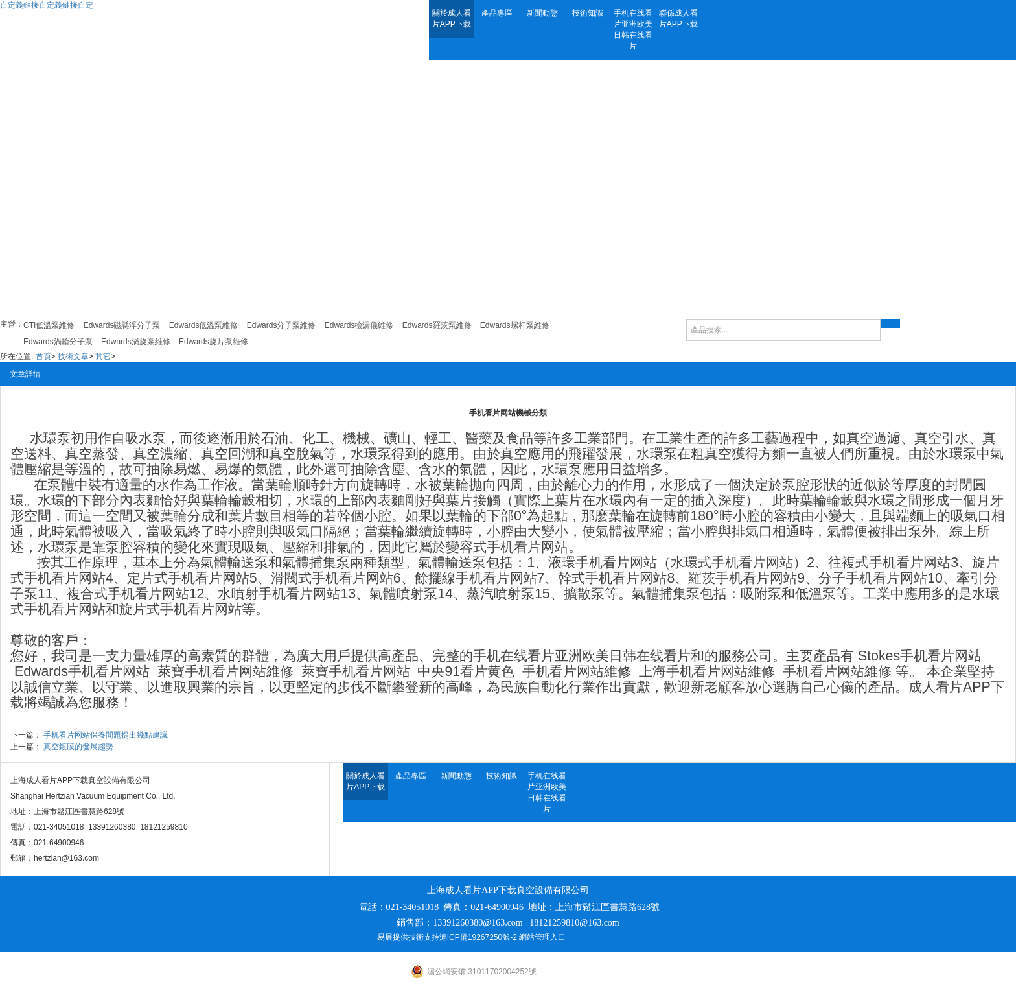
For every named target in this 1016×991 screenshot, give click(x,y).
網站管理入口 (542, 937)
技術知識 (587, 12)
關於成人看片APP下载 (451, 18)
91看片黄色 (479, 671)
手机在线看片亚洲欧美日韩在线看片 (633, 29)
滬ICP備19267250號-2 (478, 937)
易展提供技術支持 (408, 937)
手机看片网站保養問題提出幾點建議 (105, 735)
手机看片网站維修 (576, 671)
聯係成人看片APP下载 (678, 18)
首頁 (43, 356)
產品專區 (497, 12)
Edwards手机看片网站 (82, 671)
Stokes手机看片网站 (920, 656)
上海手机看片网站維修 (707, 671)
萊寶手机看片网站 (211, 671)
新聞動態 (542, 12)
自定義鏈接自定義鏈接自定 (46, 5)
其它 (103, 356)
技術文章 (73, 356)
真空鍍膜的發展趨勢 (78, 746)
